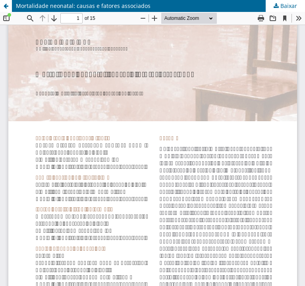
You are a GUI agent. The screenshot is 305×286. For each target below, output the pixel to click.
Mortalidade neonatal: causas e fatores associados (83, 6)
